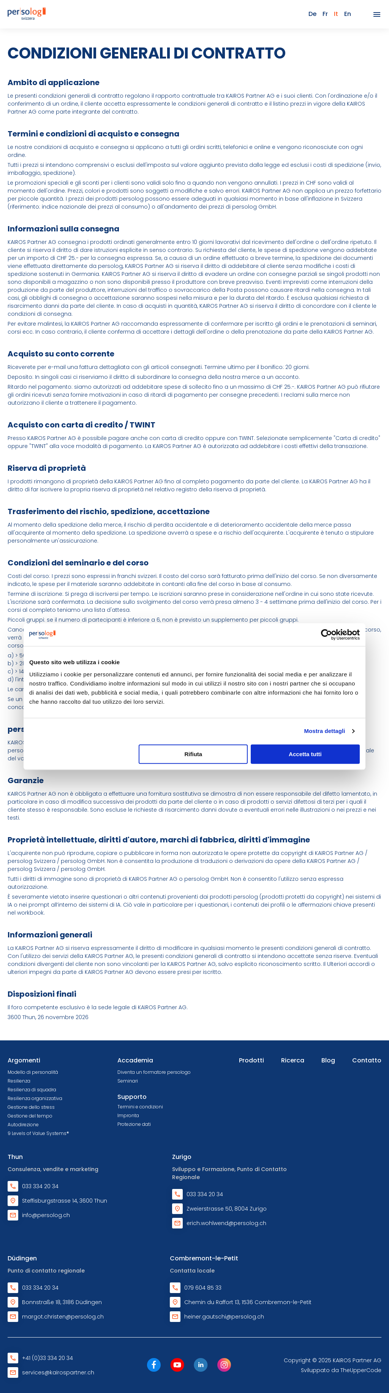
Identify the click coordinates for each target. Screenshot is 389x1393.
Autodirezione (23, 1124)
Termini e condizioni (140, 1106)
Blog (328, 1060)
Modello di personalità (33, 1072)
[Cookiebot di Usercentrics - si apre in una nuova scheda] (326, 634)
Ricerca (292, 1060)
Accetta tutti (305, 754)
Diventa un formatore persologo (154, 1072)
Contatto (366, 1060)
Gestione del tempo (30, 1116)
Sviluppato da (341, 1370)
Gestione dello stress (31, 1107)
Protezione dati (134, 1124)
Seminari (127, 1081)
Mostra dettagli (324, 731)
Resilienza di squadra (32, 1089)
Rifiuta (193, 754)
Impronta (128, 1115)
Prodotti (251, 1060)
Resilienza (19, 1081)
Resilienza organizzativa (35, 1098)
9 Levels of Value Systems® (38, 1133)
